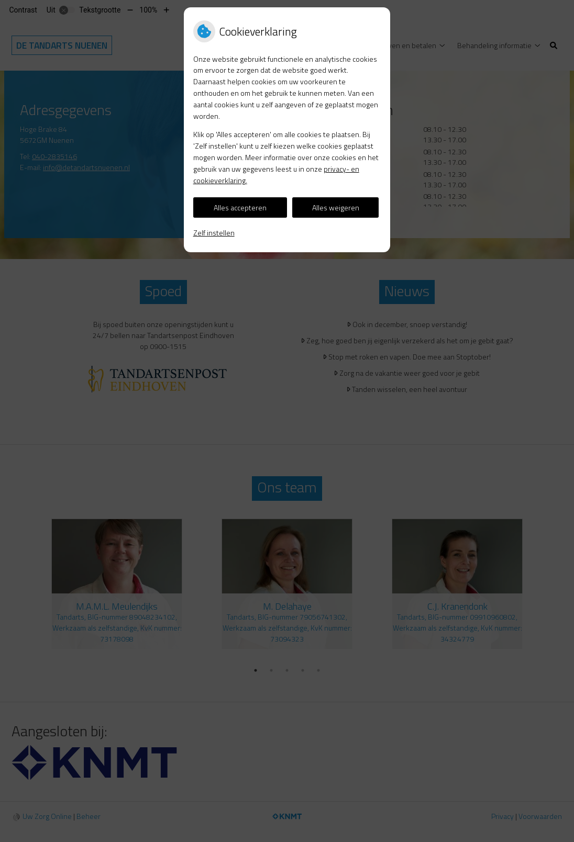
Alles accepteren (240, 207)
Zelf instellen (214, 232)
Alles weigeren (335, 207)
